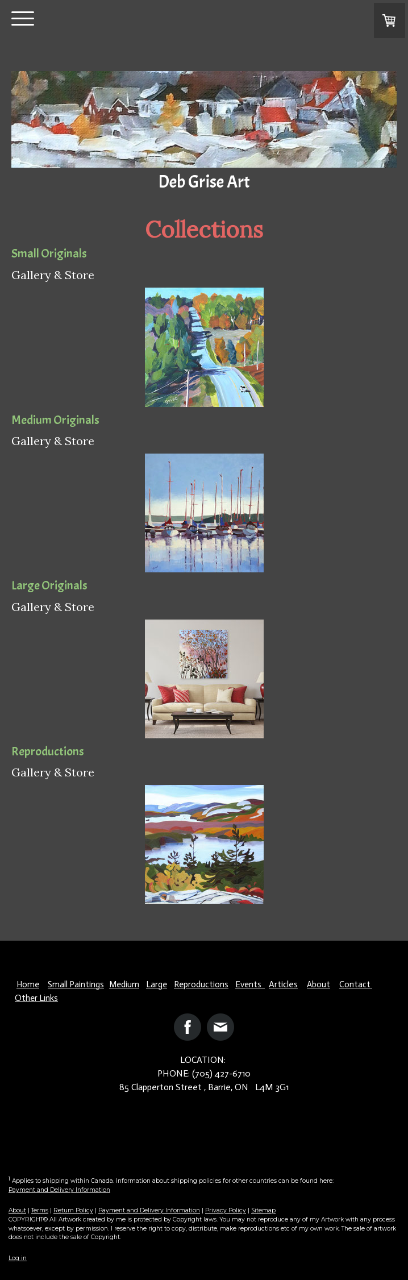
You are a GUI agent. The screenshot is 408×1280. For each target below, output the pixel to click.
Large (156, 984)
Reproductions (201, 984)
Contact (355, 984)
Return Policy (73, 1210)
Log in (18, 1258)
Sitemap (263, 1210)
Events (250, 984)
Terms (39, 1210)
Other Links (36, 998)
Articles (283, 984)
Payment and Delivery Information (59, 1190)
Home (27, 984)
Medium (124, 984)
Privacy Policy (225, 1210)
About (318, 984)
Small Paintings (76, 984)
